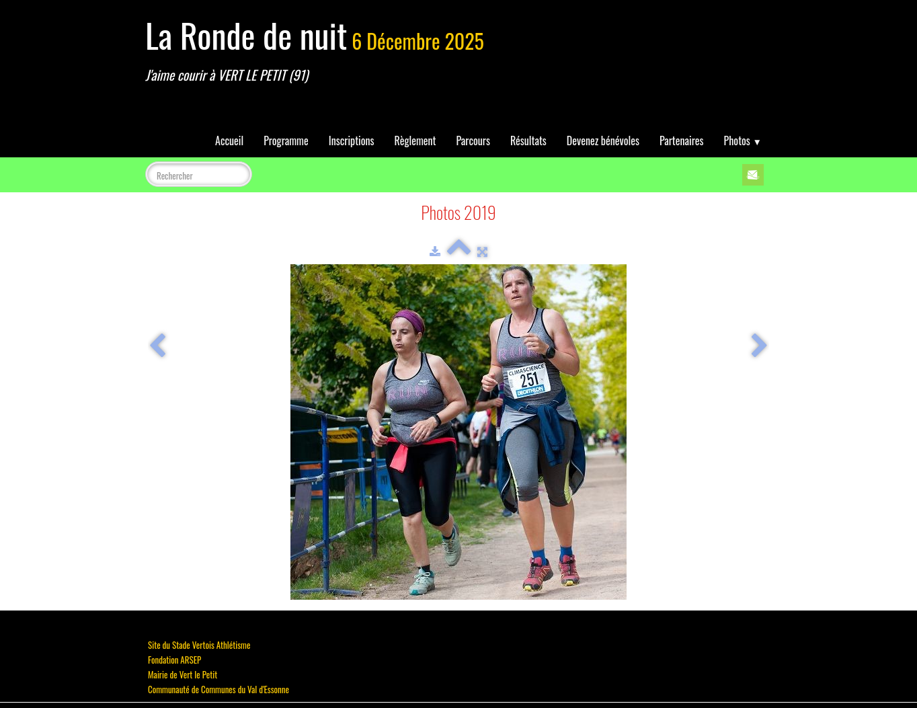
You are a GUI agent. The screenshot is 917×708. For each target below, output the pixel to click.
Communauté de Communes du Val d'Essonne (218, 689)
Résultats (528, 140)
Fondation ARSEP (174, 659)
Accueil (229, 140)
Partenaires (682, 140)
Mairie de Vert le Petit (182, 674)
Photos (743, 140)
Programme (286, 140)
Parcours (473, 140)
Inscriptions (351, 140)
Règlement (415, 140)
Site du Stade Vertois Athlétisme (199, 645)
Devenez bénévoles (603, 140)
